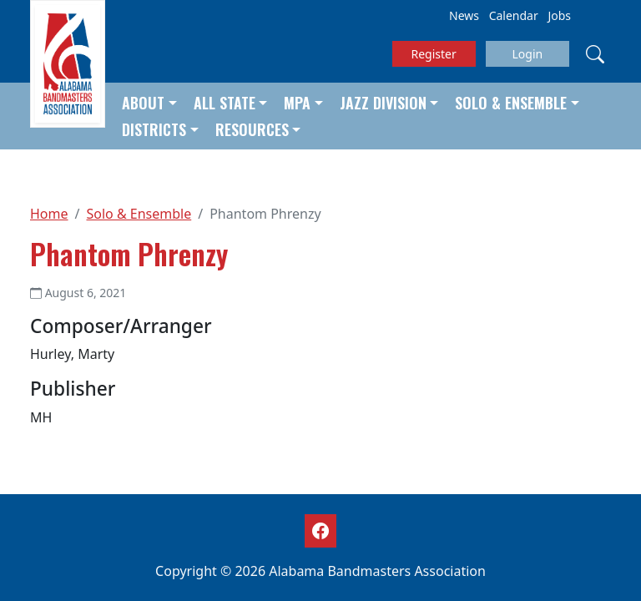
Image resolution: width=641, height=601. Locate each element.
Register (434, 54)
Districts (154, 129)
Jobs (559, 15)
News (464, 15)
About (143, 103)
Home (49, 214)
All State (224, 103)
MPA (297, 103)
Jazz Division (383, 103)
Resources (252, 129)
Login (527, 54)
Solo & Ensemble (511, 103)
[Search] (595, 53)
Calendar (513, 15)
